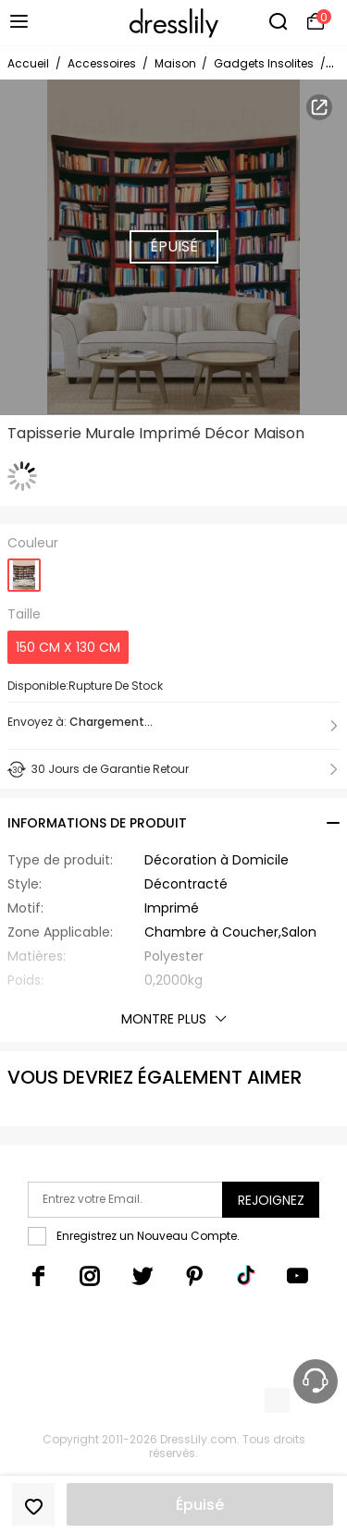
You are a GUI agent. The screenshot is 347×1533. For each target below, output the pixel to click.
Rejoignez (271, 1200)
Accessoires (102, 63)
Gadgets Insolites (264, 63)
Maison (177, 63)
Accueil (28, 63)
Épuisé (200, 1504)
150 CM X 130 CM (68, 647)
